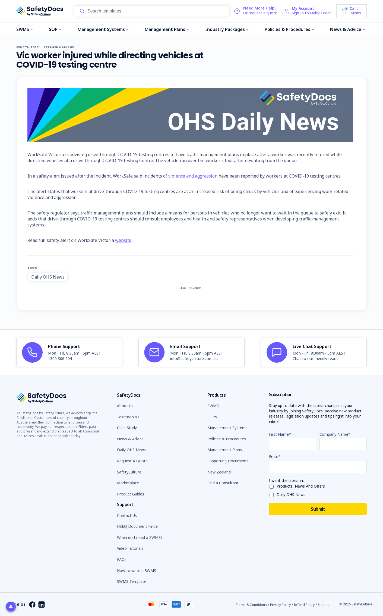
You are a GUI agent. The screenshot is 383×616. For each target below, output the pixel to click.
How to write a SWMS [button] (136, 570)
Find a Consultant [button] (223, 482)
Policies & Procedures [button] (226, 438)
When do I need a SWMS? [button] (140, 537)
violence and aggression (192, 176)
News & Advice (347, 29)
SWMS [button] (213, 405)
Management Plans (167, 29)
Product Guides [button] (130, 494)
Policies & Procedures (289, 29)
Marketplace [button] (128, 482)
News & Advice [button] (130, 438)
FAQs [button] (121, 559)
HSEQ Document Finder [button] (138, 526)
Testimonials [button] (128, 416)
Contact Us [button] (127, 515)
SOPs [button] (212, 416)
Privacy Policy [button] (280, 604)
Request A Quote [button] (132, 460)
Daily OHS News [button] (131, 449)
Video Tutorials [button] (130, 548)
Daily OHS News (48, 277)
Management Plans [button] (224, 449)
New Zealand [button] (219, 472)
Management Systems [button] (227, 427)
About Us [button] (125, 405)
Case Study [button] (127, 427)
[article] (69, 352)
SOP (55, 29)
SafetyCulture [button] (129, 472)
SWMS (24, 29)
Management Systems (103, 29)
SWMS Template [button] (131, 581)
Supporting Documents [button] (228, 460)
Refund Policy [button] (304, 604)
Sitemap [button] (324, 604)
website (123, 240)
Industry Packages (227, 29)
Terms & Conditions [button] (251, 604)
